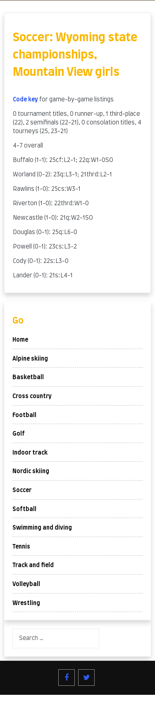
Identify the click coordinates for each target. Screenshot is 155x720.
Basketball (28, 377)
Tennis (21, 547)
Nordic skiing (30, 471)
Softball (24, 509)
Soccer (21, 490)
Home (20, 340)
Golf (18, 434)
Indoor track (30, 453)
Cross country (32, 396)
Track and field (33, 565)
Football (24, 415)
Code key (25, 100)
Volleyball (26, 584)
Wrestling (26, 603)
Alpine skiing (30, 359)
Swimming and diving (42, 528)
